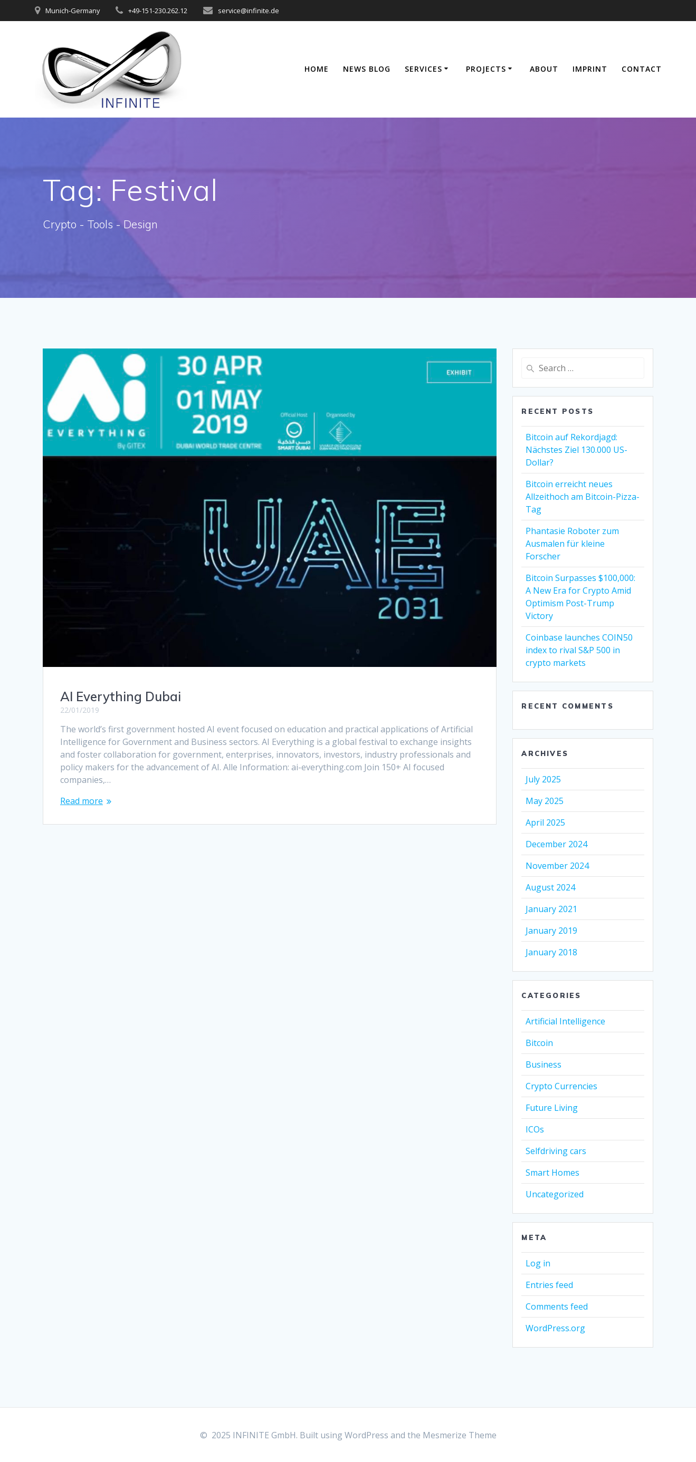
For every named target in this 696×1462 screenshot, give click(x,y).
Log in (538, 1263)
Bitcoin (539, 1043)
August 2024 (550, 887)
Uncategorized (555, 1194)
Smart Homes (552, 1172)
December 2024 (556, 844)
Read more (81, 801)
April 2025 (545, 822)
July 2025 (543, 779)
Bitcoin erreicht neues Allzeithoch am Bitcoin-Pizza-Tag (583, 496)
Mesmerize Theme (460, 1435)
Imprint (590, 69)
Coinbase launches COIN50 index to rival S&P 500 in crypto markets (579, 650)
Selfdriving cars (556, 1151)
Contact (642, 69)
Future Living (552, 1108)
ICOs (535, 1129)
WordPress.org (555, 1328)
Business (543, 1064)
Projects (486, 69)
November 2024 (557, 866)
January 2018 (551, 952)
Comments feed (557, 1306)
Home (316, 69)
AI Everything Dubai (120, 696)
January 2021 (551, 909)
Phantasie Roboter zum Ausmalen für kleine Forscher (572, 543)
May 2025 (545, 801)
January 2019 (551, 930)
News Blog (366, 69)
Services (423, 69)
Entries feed (549, 1285)
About (544, 69)
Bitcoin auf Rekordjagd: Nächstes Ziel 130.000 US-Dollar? (576, 449)
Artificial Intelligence (565, 1021)
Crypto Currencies (561, 1086)
